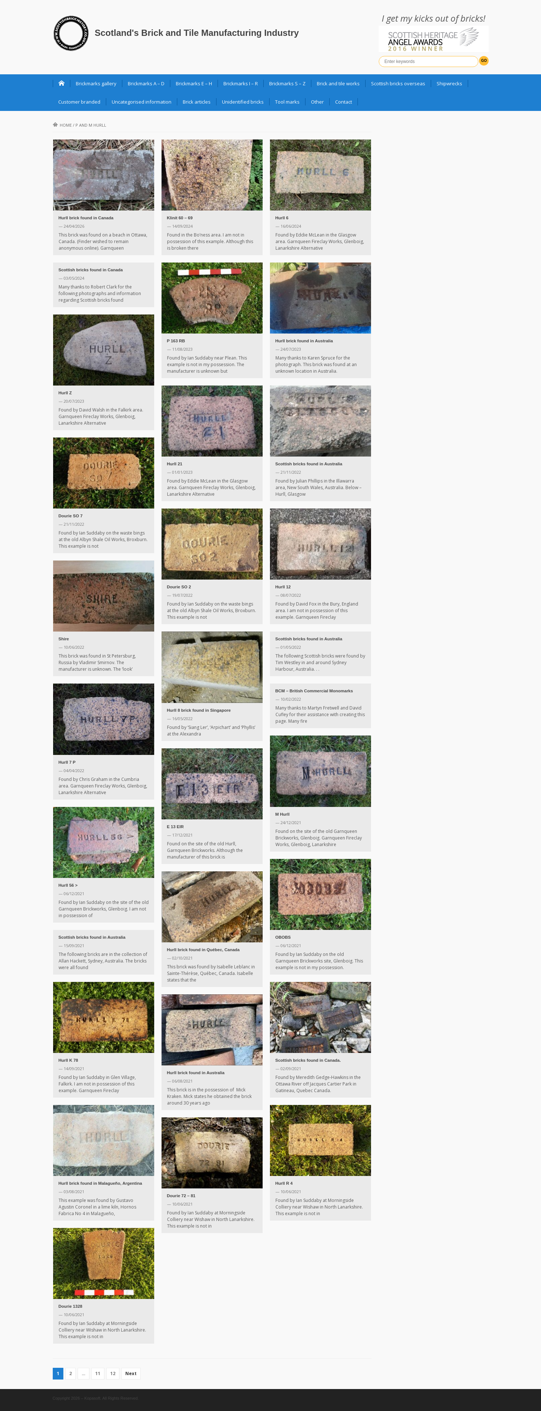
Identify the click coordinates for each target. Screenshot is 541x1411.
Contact (343, 101)
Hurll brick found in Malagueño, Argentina (100, 1183)
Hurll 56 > (68, 885)
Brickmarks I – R (240, 83)
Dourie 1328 (70, 1306)
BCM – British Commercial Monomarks (314, 691)
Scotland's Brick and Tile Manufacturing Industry (197, 33)
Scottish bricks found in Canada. (308, 1060)
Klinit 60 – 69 (180, 218)
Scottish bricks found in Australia (308, 464)
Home (62, 125)
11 (97, 1373)
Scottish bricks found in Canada (91, 270)
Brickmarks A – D (146, 83)
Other (317, 101)
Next (131, 1373)
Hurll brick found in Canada (86, 218)
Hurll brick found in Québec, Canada (203, 950)
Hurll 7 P (67, 762)
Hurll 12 (283, 587)
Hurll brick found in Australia (304, 341)
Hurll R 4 (284, 1183)
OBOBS (283, 937)
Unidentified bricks (243, 101)
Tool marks (287, 101)
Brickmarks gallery (96, 83)
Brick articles (197, 101)
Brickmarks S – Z (287, 83)
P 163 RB (176, 341)
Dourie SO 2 (179, 587)
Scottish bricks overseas (398, 83)
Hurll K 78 (68, 1060)
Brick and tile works (338, 83)
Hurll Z (65, 393)
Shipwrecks (449, 83)
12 (112, 1373)
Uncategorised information (141, 101)
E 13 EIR (175, 826)
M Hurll (282, 814)
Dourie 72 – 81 (181, 1196)
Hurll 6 (282, 218)
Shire (64, 639)
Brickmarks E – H (194, 83)
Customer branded (79, 101)
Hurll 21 (174, 464)
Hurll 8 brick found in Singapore (199, 710)
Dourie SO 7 (71, 516)
